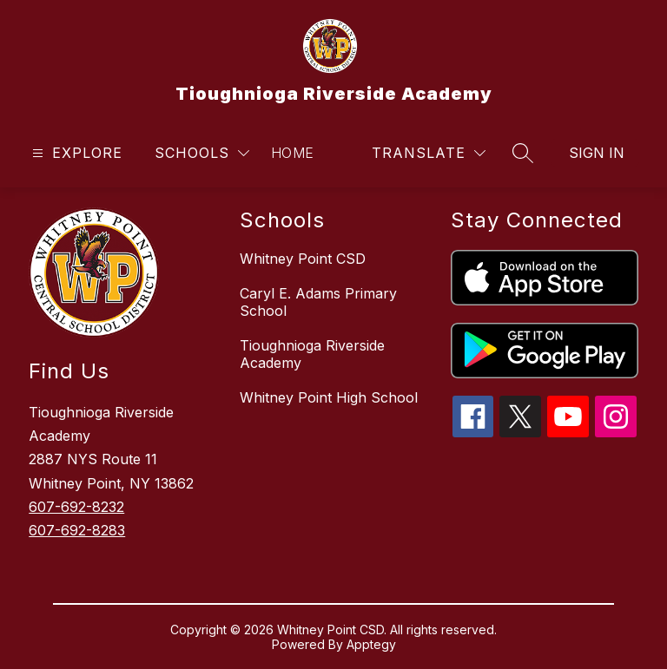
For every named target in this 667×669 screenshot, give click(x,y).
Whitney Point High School (329, 397)
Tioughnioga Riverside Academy (312, 354)
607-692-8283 (77, 530)
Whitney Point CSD (303, 258)
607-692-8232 (76, 506)
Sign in (596, 152)
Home (292, 152)
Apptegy (371, 644)
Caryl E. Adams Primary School (318, 302)
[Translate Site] (428, 153)
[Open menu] (75, 153)
